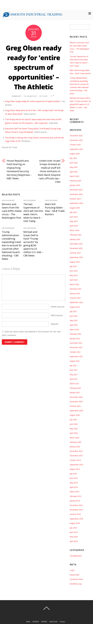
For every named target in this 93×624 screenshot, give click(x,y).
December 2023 (76, 244)
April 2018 (74, 541)
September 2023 (76, 257)
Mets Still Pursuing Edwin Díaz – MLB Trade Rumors (55, 209)
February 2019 (75, 496)
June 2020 (74, 424)
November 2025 (76, 140)
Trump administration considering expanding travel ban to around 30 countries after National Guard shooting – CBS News (11, 245)
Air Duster (43, 96)
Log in (72, 570)
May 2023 (74, 275)
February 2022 (75, 334)
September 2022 (76, 302)
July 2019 (73, 474)
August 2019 (75, 469)
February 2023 (75, 289)
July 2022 (73, 311)
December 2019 (76, 451)
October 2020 (75, 406)
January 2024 (75, 239)
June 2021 (74, 370)
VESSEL (44, 622)
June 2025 (74, 163)
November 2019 (76, 455)
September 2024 (76, 203)
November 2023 (76, 248)
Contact (62, 622)
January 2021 (75, 392)
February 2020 (75, 442)
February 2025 (75, 181)
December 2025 (76, 135)
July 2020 (73, 419)
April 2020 (74, 433)
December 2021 (76, 343)
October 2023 (75, 253)
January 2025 (75, 185)
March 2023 (74, 284)
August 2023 (75, 262)
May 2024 (74, 221)
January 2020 (75, 446)
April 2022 (74, 325)
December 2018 (76, 505)
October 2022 (75, 298)
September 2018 (76, 519)
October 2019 (75, 460)
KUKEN (36, 622)
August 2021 (75, 361)
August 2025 (75, 154)
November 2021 (76, 347)
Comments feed (76, 579)
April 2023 (74, 280)
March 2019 (74, 492)
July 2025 (73, 158)
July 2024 (73, 212)
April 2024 (74, 226)
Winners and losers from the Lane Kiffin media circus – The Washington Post (12, 210)
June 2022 (74, 316)
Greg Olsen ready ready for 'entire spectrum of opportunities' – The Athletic (33, 67)
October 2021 (75, 352)
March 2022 (74, 329)
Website (54, 324)
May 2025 (74, 167)
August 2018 (75, 523)
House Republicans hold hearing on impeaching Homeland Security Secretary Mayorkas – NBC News (18, 169)
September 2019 (76, 465)
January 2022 (75, 338)
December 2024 (76, 190)
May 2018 (74, 537)
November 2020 (76, 401)
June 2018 (74, 532)
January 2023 (75, 293)
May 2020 (74, 428)
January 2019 (75, 501)
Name (57, 306)
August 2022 (75, 307)
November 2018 (76, 510)
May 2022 (74, 320)
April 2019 (74, 487)
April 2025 (74, 172)
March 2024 (74, 230)
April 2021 (74, 379)
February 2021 (75, 388)
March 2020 (74, 438)
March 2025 (74, 176)
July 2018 (73, 528)
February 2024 (75, 235)
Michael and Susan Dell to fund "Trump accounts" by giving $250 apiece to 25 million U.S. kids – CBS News (33, 243)
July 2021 (73, 365)
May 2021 (74, 374)
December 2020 (76, 397)
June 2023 (74, 271)
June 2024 (74, 217)
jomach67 (16, 96)
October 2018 (75, 514)
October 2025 (75, 144)
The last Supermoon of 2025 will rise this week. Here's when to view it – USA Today (33, 212)
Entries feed (74, 575)
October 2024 (75, 199)
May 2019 (74, 483)
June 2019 (74, 478)
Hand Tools (54, 622)
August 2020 (75, 415)
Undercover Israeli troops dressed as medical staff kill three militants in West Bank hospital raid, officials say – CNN (49, 171)
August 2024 (75, 208)
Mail (57, 315)
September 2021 (76, 356)
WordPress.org (76, 584)
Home (28, 622)
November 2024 (76, 194)
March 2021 (74, 383)
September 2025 (76, 149)
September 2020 (76, 410)
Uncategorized (30, 96)
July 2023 (73, 266)
